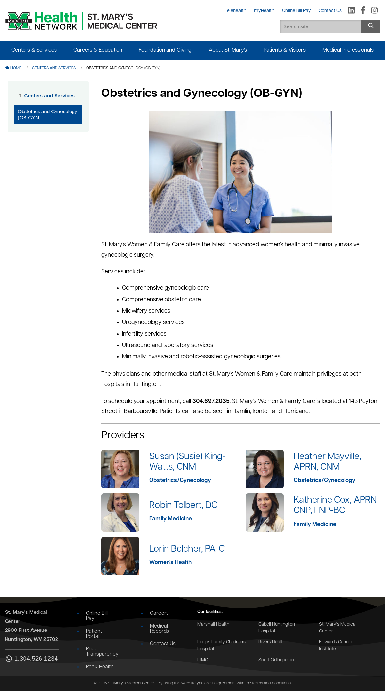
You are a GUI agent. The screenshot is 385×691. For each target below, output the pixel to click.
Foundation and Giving (165, 50)
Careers (159, 613)
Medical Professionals (348, 50)
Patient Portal (94, 634)
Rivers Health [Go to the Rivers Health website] (271, 642)
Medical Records (159, 629)
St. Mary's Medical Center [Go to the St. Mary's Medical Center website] (338, 628)
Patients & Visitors (285, 50)
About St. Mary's (228, 50)
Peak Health (100, 667)
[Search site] (370, 26)
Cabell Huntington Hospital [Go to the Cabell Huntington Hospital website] (276, 628)
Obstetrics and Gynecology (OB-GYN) (47, 114)
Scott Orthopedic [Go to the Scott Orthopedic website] (276, 660)
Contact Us (163, 644)
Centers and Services (54, 68)
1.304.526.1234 (31, 659)
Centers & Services (34, 50)
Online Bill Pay (97, 616)
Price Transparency (102, 652)
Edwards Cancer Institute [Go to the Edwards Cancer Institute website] (336, 646)
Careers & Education (97, 50)
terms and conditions (271, 683)
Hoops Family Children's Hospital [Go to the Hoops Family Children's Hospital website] (221, 646)
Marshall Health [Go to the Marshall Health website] (213, 624)
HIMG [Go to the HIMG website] (202, 660)
